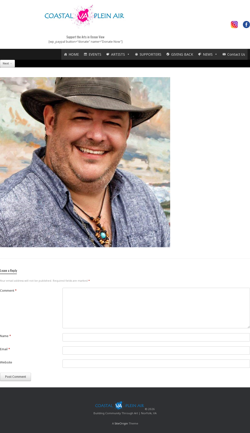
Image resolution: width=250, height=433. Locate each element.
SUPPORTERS (150, 54)
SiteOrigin (121, 423)
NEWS (210, 54)
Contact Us (236, 54)
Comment (8, 290)
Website (6, 362)
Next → (7, 63)
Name (5, 336)
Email (5, 349)
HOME (74, 54)
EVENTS (95, 54)
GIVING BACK (182, 54)
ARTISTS (120, 54)
